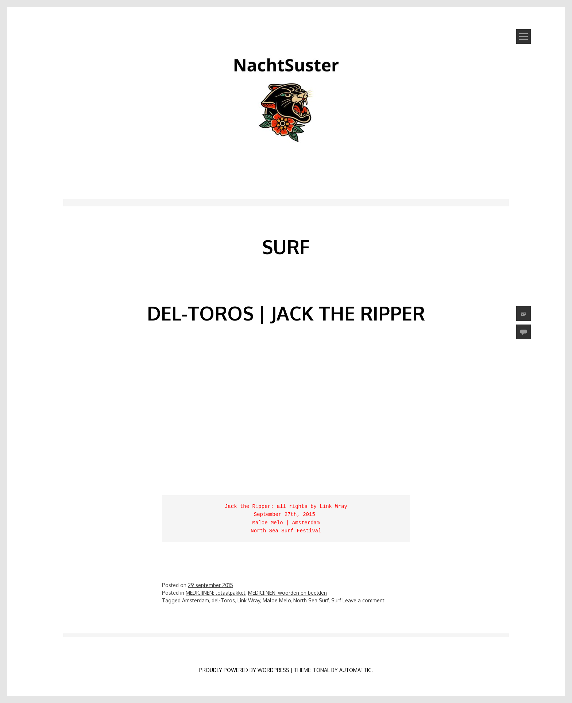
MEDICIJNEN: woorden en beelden (287, 593)
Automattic (355, 670)
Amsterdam (195, 600)
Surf (336, 600)
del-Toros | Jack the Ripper (286, 313)
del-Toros (223, 600)
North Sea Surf (311, 600)
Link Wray (248, 600)
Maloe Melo (277, 600)
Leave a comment (363, 600)
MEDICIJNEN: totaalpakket (216, 593)
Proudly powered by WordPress (244, 670)
